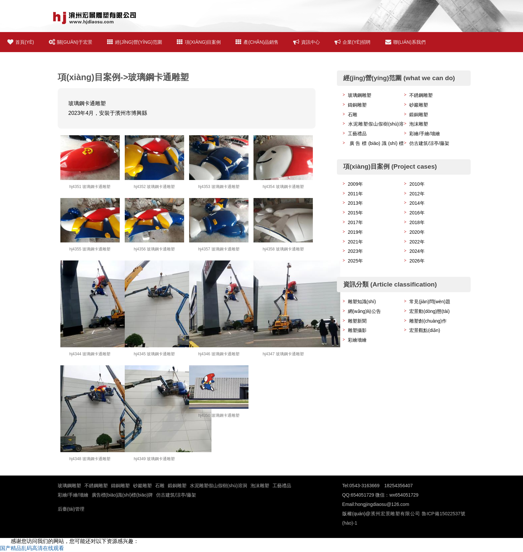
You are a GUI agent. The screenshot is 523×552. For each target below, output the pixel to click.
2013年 (355, 203)
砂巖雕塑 (418, 105)
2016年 (416, 212)
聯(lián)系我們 (405, 42)
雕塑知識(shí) (362, 301)
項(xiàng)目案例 (199, 42)
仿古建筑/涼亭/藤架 (429, 143)
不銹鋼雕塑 (421, 95)
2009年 (355, 184)
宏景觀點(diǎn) (424, 330)
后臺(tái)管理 (71, 509)
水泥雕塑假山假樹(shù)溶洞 (218, 485)
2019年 (355, 232)
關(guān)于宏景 (70, 42)
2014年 (416, 203)
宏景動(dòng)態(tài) (429, 311)
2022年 (416, 241)
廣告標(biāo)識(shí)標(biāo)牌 (122, 495)
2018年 (416, 222)
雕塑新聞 (357, 321)
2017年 (355, 222)
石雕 (352, 114)
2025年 (355, 260)
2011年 (355, 193)
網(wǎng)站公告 (364, 311)
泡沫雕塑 (418, 124)
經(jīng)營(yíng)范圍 (134, 42)
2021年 (355, 241)
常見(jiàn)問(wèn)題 (429, 301)
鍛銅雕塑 (418, 114)
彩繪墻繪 (357, 340)
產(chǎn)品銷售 (257, 42)
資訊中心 (306, 42)
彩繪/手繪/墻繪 (424, 133)
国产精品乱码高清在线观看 (32, 548)
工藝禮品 (357, 133)
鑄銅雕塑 (357, 105)
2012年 (416, 193)
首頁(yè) (20, 42)
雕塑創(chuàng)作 (427, 321)
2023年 (355, 251)
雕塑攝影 (357, 330)
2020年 (416, 232)
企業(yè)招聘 (353, 42)
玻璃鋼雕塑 (359, 95)
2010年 (416, 184)
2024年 (416, 251)
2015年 (355, 212)
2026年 (416, 260)
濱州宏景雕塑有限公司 (395, 513)
